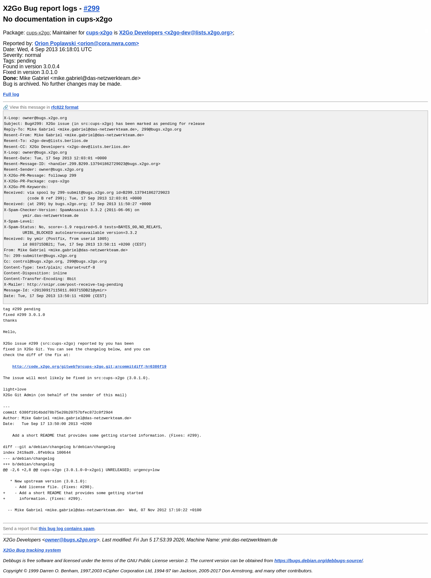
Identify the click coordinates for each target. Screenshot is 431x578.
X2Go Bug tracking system (32, 550)
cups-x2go (37, 33)
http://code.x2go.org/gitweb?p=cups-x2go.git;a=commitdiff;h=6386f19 (89, 366)
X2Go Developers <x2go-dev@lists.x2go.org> (176, 33)
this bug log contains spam (66, 528)
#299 (91, 8)
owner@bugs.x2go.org (71, 539)
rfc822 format (64, 107)
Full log (11, 94)
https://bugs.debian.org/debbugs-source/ (318, 560)
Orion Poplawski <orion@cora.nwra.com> (87, 43)
